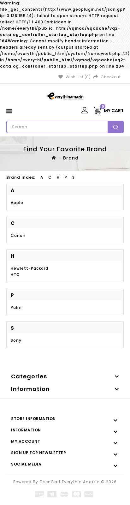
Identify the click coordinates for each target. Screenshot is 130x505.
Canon (18, 235)
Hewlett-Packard (29, 268)
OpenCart (50, 481)
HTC (15, 274)
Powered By (26, 481)
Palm (16, 307)
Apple (17, 202)
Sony (16, 340)
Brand (71, 158)
